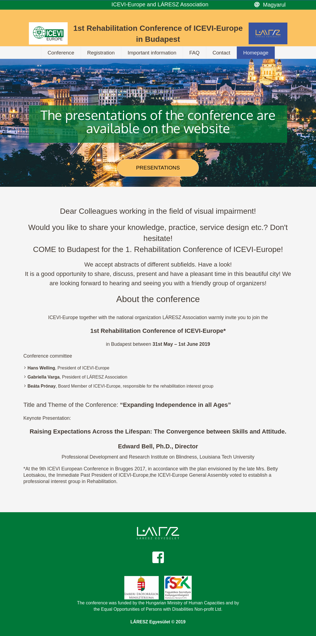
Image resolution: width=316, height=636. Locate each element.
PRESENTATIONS (158, 168)
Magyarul (274, 5)
